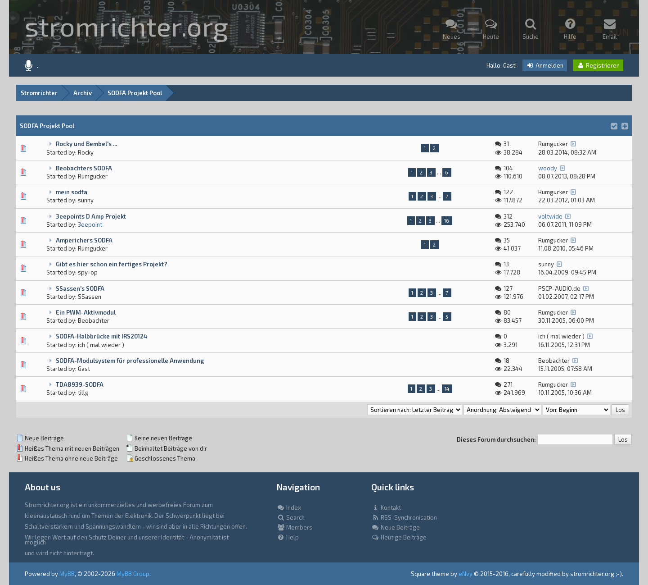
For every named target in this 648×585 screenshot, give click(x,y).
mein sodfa (71, 192)
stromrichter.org (126, 25)
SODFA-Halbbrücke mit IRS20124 (101, 336)
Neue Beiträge (395, 527)
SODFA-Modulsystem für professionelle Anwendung (130, 360)
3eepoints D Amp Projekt (91, 216)
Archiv (82, 92)
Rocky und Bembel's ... (86, 143)
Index (289, 507)
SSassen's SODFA (80, 288)
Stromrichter (39, 92)
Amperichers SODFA (84, 240)
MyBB (67, 573)
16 (446, 221)
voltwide (550, 216)
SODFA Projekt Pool (135, 92)
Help (288, 537)
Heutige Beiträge (399, 537)
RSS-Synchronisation (404, 517)
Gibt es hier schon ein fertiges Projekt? (111, 264)
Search (291, 517)
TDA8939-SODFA (80, 384)
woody (547, 168)
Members (294, 527)
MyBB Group (133, 573)
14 (447, 389)
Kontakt (386, 507)
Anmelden (544, 65)
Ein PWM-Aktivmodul (86, 312)
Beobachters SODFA (84, 168)
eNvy (465, 573)
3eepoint (90, 224)
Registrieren (598, 65)
